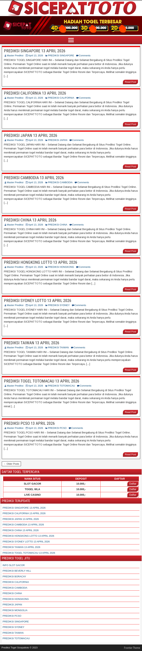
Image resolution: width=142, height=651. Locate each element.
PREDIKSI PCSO (57, 428)
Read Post (130, 82)
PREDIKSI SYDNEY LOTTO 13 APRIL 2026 (37, 300)
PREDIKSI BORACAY (14, 576)
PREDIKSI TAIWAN (58, 347)
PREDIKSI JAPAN (57, 140)
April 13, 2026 (35, 55)
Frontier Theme (132, 648)
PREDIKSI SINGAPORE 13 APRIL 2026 (34, 51)
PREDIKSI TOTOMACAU (61, 385)
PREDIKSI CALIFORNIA (61, 97)
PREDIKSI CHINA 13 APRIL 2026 (30, 220)
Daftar (132, 483)
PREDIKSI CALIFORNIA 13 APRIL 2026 (35, 93)
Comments (84, 55)
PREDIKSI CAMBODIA (60, 182)
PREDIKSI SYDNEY (59, 305)
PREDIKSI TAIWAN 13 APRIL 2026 (31, 343)
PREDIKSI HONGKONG (61, 267)
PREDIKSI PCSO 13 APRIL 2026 (29, 423)
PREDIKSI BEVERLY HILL (17, 570)
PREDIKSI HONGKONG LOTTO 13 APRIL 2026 (40, 262)
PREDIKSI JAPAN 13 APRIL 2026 (30, 135)
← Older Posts (11, 463)
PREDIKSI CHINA (57, 224)
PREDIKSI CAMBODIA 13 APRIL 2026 (34, 177)
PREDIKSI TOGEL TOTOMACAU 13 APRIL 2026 (41, 381)
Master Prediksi (15, 55)
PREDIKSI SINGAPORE (61, 55)
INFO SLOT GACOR (14, 565)
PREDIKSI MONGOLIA (15, 610)
